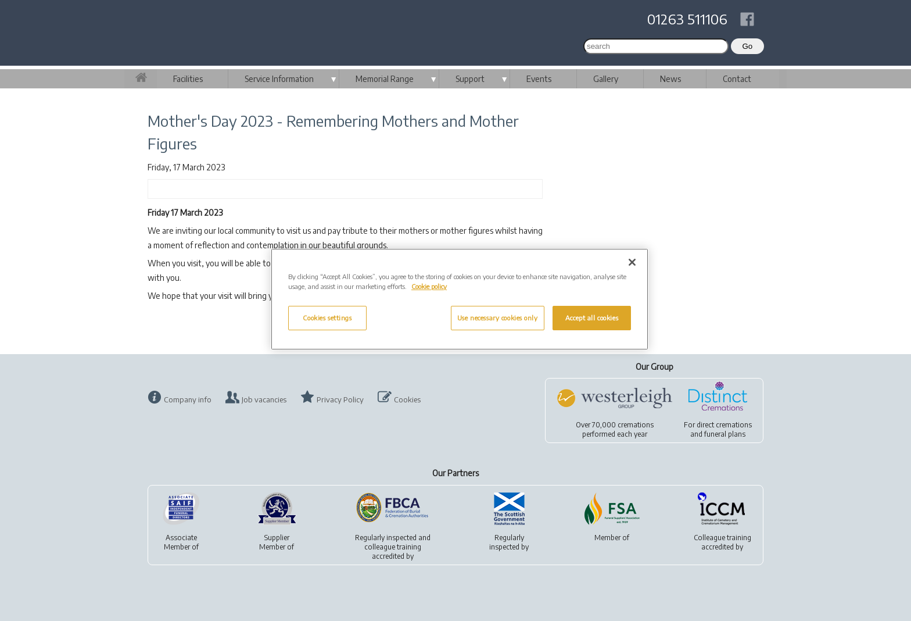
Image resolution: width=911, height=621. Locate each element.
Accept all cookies (591, 317)
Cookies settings (327, 317)
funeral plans (724, 434)
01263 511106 (687, 18)
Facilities (188, 79)
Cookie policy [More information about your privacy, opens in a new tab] (429, 286)
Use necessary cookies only (497, 317)
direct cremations (724, 424)
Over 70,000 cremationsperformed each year (615, 429)
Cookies (407, 399)
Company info (187, 399)
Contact (737, 79)
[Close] (632, 262)
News (670, 79)
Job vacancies (264, 399)
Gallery (605, 79)
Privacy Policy (340, 399)
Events (538, 79)
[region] (459, 299)
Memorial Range (385, 79)
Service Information (279, 79)
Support (470, 79)
